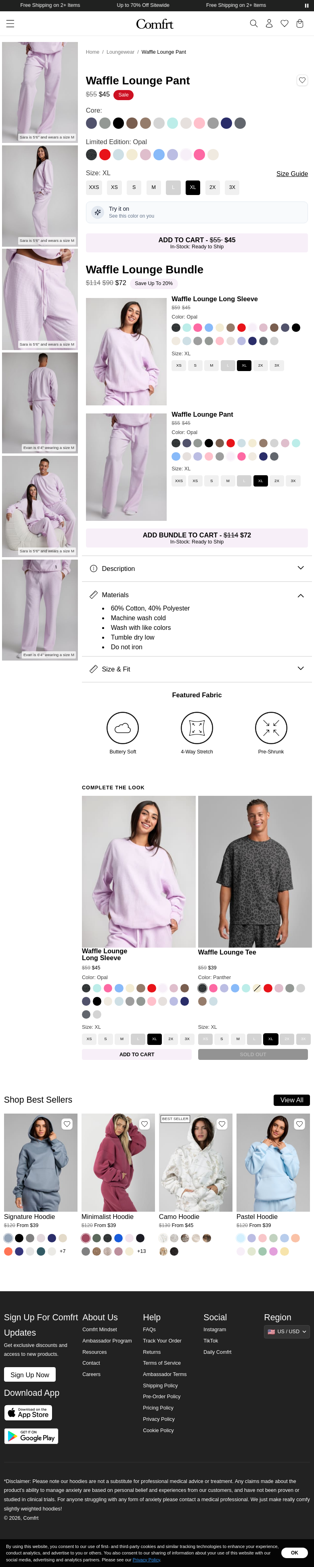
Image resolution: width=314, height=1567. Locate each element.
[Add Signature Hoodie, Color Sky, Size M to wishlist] (67, 1124)
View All (292, 1099)
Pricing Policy (158, 1408)
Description (197, 569)
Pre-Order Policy (161, 1396)
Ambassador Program (107, 1341)
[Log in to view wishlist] (284, 23)
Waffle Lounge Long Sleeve (215, 298)
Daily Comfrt (217, 1352)
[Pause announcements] (306, 5)
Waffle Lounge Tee (227, 952)
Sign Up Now (29, 1374)
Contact (91, 1363)
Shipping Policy (160, 1386)
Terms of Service (162, 1363)
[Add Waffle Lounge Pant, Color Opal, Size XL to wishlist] (302, 80)
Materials (197, 595)
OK (294, 1553)
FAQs (149, 1329)
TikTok (210, 1341)
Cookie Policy (158, 1430)
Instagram (214, 1329)
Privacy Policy (158, 1419)
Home (93, 52)
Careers (91, 1374)
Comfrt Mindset (99, 1329)
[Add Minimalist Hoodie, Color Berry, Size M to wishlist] (144, 1124)
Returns (152, 1352)
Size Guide (292, 173)
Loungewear (120, 52)
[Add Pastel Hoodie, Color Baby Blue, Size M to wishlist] (299, 1124)
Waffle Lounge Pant (202, 414)
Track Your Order (162, 1341)
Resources (94, 1352)
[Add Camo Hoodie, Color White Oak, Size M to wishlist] (222, 1124)
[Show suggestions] (287, 1331)
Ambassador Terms (164, 1374)
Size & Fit (197, 669)
